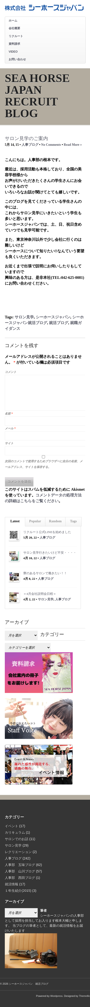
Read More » (73, 144)
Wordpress (56, 996)
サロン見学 (24, 317)
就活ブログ (58, 323)
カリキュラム (15, 832)
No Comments (51, 144)
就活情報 (11, 884)
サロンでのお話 (16, 839)
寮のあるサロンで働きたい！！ (45, 573)
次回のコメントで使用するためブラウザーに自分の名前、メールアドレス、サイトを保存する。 (44, 464)
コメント (10, 372)
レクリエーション (18, 852)
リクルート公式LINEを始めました (47, 532)
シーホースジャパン (53, 317)
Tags (73, 521)
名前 (9, 413)
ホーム (13, 20)
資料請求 (14, 43)
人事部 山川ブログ (20, 871)
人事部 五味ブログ (20, 865)
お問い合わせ (17, 59)
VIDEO (13, 51)
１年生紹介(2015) (18, 891)
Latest (14, 521)
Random (55, 521)
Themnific (84, 996)
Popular (35, 521)
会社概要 (14, 28)
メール (10, 428)
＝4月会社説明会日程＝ (39, 594)
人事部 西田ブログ (20, 878)
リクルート (16, 36)
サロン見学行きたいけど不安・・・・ (49, 552)
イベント (11, 826)
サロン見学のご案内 (26, 138)
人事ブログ (30, 144)
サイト (9, 443)
